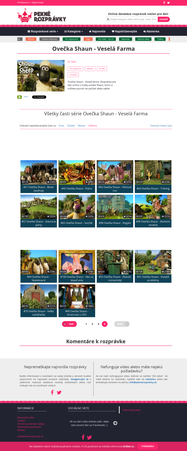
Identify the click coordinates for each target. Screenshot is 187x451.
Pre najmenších (74, 39)
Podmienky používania (29, 426)
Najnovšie (128, 39)
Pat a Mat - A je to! (108, 39)
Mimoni (33, 39)
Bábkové (90, 69)
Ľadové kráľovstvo (52, 39)
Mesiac (81, 125)
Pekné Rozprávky (131, 409)
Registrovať (37, 2)
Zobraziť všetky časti (161, 125)
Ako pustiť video (25, 417)
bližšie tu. (129, 446)
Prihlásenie (23, 2)
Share (26, 97)
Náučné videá (145, 39)
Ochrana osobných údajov (31, 423)
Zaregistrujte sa (79, 379)
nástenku (150, 379)
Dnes (61, 125)
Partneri (21, 430)
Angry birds (17, 39)
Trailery (162, 39)
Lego (91, 39)
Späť (71, 324)
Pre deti (102, 69)
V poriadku (147, 446)
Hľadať (164, 19)
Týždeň (71, 125)
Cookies (21, 420)
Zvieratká (73, 75)
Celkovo (92, 125)
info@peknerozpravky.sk (143, 382)
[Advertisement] (144, 79)
